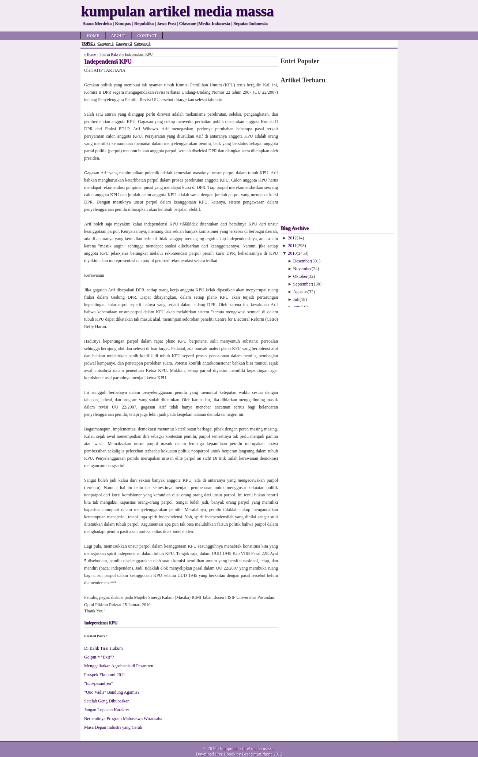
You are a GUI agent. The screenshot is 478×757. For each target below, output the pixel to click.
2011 (292, 245)
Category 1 (105, 43)
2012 (292, 237)
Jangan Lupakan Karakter (106, 709)
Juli (296, 299)
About (118, 35)
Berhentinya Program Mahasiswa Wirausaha (123, 718)
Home (93, 35)
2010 (292, 253)
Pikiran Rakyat (110, 54)
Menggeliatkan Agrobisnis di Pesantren (118, 665)
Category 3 (142, 43)
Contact (147, 35)
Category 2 (124, 43)
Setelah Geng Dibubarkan (106, 701)
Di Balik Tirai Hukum (103, 648)
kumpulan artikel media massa (247, 748)
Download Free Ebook (216, 754)
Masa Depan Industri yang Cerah (113, 727)
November (302, 268)
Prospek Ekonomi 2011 (104, 674)
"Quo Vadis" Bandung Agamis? (111, 692)
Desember (302, 261)
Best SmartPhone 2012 (262, 754)
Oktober (300, 276)
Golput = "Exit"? (99, 657)
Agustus (300, 291)
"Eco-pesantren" (98, 683)
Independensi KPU (100, 622)
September (302, 284)
